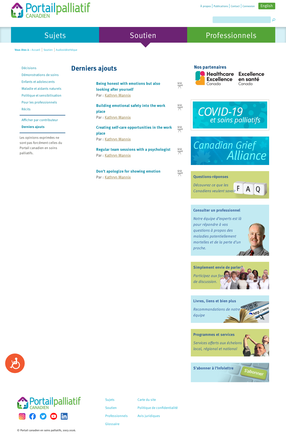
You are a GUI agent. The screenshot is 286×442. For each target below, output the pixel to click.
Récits (26, 109)
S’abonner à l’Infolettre (213, 368)
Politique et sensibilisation (41, 95)
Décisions (29, 67)
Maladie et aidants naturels (41, 88)
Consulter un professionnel (216, 210)
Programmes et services (214, 334)
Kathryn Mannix (118, 95)
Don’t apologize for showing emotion (128, 171)
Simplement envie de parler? (218, 267)
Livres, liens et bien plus (214, 301)
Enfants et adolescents (38, 81)
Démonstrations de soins (40, 74)
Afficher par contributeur (40, 119)
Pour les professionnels (39, 102)
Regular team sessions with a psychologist (133, 149)
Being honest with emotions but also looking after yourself (128, 86)
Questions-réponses (210, 176)
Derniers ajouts (33, 126)
